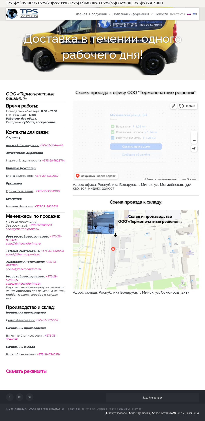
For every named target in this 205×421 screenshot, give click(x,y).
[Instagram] (19, 397)
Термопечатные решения (96, 408)
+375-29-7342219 (48, 354)
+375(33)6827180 (115, 3)
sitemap (137, 408)
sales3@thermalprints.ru (23, 243)
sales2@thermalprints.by (23, 283)
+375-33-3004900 (48, 191)
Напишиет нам (186, 413)
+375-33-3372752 (46, 320)
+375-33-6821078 (52, 251)
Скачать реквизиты (26, 371)
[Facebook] (10, 397)
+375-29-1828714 (53, 160)
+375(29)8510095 (21, 3)
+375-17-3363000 (40, 225)
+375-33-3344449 (51, 145)
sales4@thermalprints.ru (23, 269)
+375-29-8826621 (46, 206)
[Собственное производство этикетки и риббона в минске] (136, 211)
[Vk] (29, 397)
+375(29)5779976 (52, 3)
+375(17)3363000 (147, 3)
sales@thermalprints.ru (22, 229)
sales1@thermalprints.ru (23, 254)
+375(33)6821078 (84, 3)
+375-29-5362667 (46, 176)
